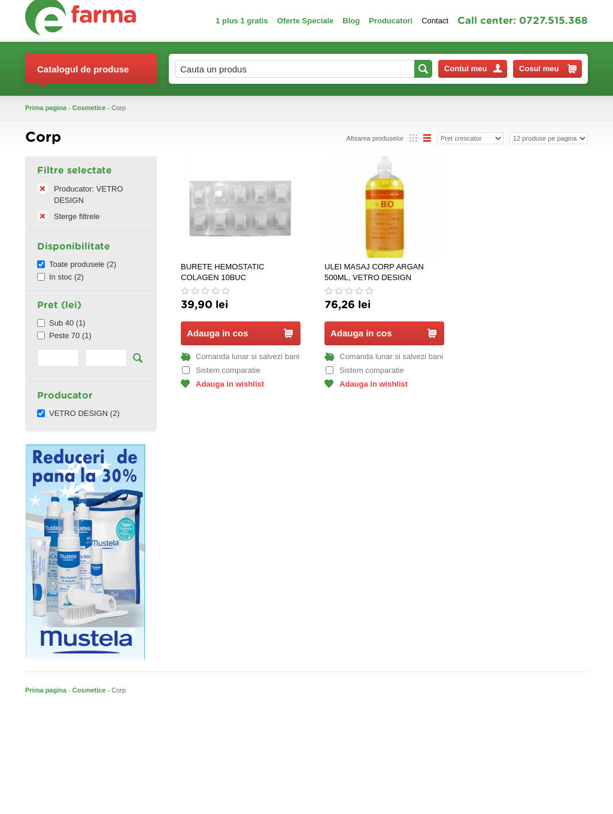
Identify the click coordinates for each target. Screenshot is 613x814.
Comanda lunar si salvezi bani (240, 356)
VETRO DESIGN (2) (78, 413)
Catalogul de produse (83, 74)
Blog (351, 20)
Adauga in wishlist (222, 383)
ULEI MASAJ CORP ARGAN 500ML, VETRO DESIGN (374, 272)
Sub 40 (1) (61, 322)
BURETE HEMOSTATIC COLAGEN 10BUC (223, 272)
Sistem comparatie (221, 370)
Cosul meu (547, 69)
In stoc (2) (60, 276)
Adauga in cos (240, 333)
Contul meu (473, 68)
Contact (434, 20)
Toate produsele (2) (76, 264)
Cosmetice (89, 107)
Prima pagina (45, 107)
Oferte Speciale (305, 20)
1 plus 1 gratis (242, 20)
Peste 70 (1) (64, 335)
